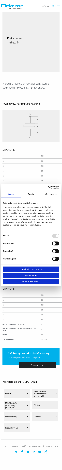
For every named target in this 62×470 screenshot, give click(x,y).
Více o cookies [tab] (51, 194)
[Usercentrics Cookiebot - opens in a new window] (48, 187)
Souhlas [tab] (11, 194)
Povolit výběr (31, 275)
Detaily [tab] (31, 194)
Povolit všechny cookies (31, 269)
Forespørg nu (37, 365)
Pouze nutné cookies (31, 281)
